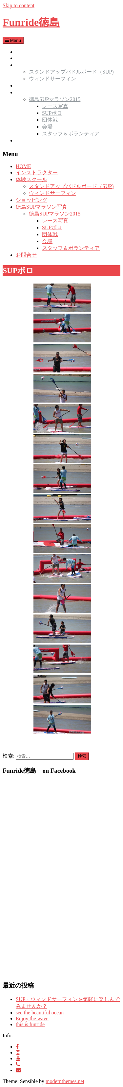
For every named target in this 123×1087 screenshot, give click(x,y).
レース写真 (55, 106)
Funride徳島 (31, 22)
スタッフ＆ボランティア (71, 133)
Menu (13, 40)
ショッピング (31, 85)
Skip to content (18, 5)
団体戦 (50, 120)
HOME (23, 52)
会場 (47, 126)
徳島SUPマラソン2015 (54, 99)
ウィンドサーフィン (52, 78)
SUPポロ (52, 113)
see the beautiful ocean (40, 1012)
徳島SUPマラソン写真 (41, 92)
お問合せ (26, 140)
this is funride (30, 1024)
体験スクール (31, 65)
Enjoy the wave (32, 1018)
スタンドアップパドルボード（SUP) (71, 72)
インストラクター (37, 58)
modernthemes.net (65, 1081)
